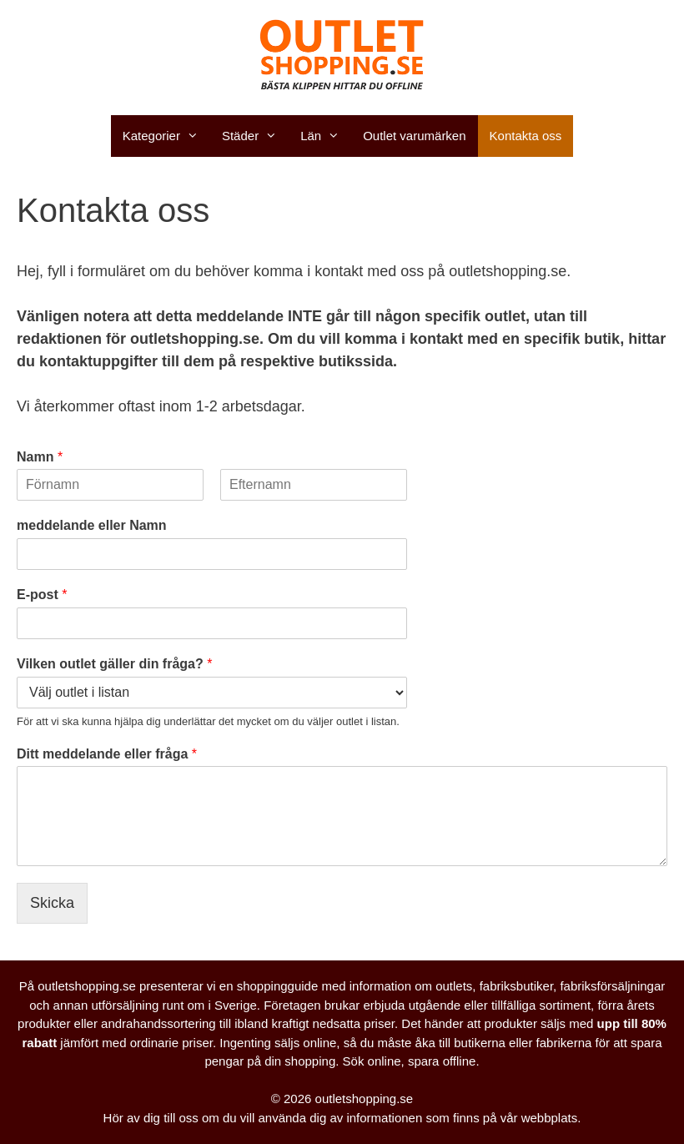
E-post (42, 594)
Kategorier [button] (166, 136)
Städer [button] (255, 136)
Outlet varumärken (414, 136)
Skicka (52, 903)
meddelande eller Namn (92, 525)
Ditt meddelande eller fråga (107, 754)
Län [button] (325, 136)
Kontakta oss (526, 136)
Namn (40, 457)
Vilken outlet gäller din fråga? (114, 664)
